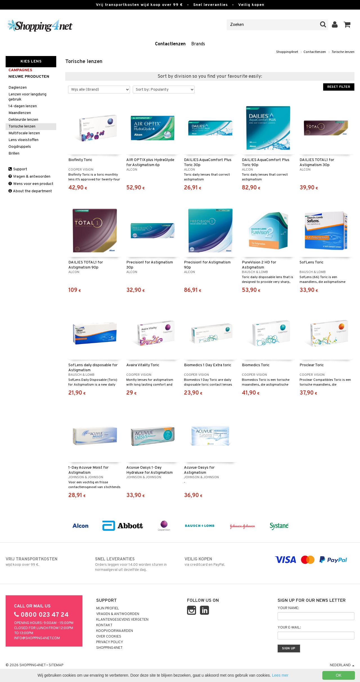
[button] (347, 24)
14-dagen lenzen (22, 106)
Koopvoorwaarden (114, 631)
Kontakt (104, 625)
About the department (30, 191)
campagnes (20, 70)
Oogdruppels (19, 146)
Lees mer (280, 675)
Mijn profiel (107, 608)
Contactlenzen (170, 44)
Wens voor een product (30, 184)
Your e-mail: (289, 627)
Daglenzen (17, 87)
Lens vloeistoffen (23, 140)
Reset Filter (338, 87)
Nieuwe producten (28, 76)
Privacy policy (109, 642)
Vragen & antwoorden (29, 176)
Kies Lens (31, 61)
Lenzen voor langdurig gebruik (27, 97)
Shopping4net (287, 52)
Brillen (13, 153)
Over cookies (108, 636)
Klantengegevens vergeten (122, 620)
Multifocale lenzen (24, 133)
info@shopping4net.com (37, 638)
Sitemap (56, 665)
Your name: (288, 608)
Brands (198, 44)
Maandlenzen (19, 113)
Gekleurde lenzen (23, 119)
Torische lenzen (342, 52)
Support (17, 169)
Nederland (342, 665)
